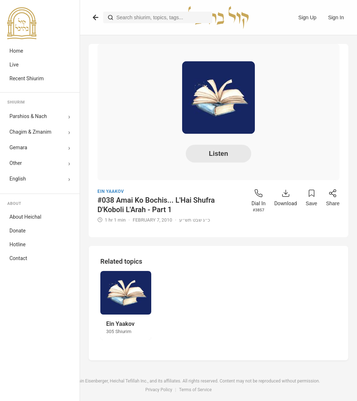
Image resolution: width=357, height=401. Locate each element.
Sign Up (307, 17)
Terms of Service (195, 389)
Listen (218, 153)
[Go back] (96, 17)
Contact (18, 258)
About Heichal (25, 217)
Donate (17, 231)
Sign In (336, 17)
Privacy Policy (158, 389)
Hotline (17, 244)
